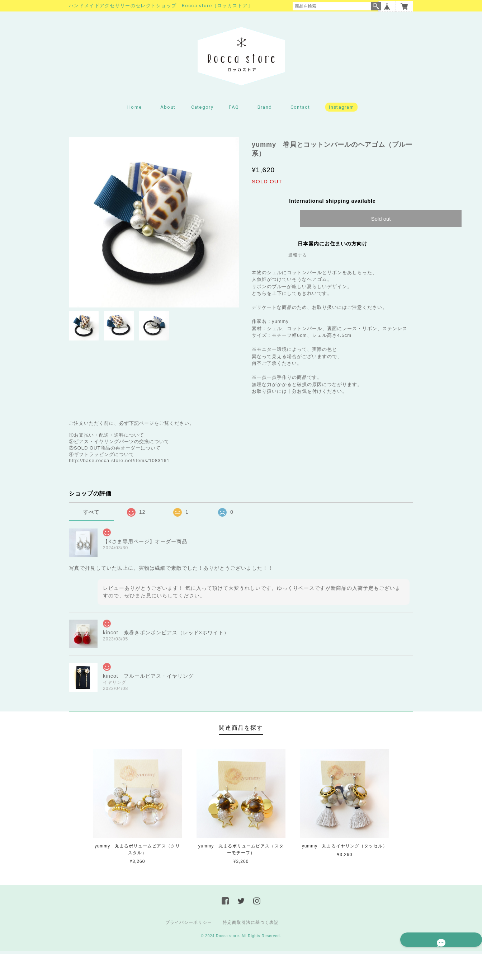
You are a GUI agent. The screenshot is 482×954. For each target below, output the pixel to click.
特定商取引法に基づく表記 (251, 925)
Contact (300, 109)
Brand (264, 109)
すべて (91, 514)
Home (134, 109)
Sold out (381, 221)
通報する (297, 257)
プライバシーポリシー (188, 925)
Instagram (341, 109)
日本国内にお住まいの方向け (333, 246)
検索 (376, 6)
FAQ (234, 109)
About (168, 109)
